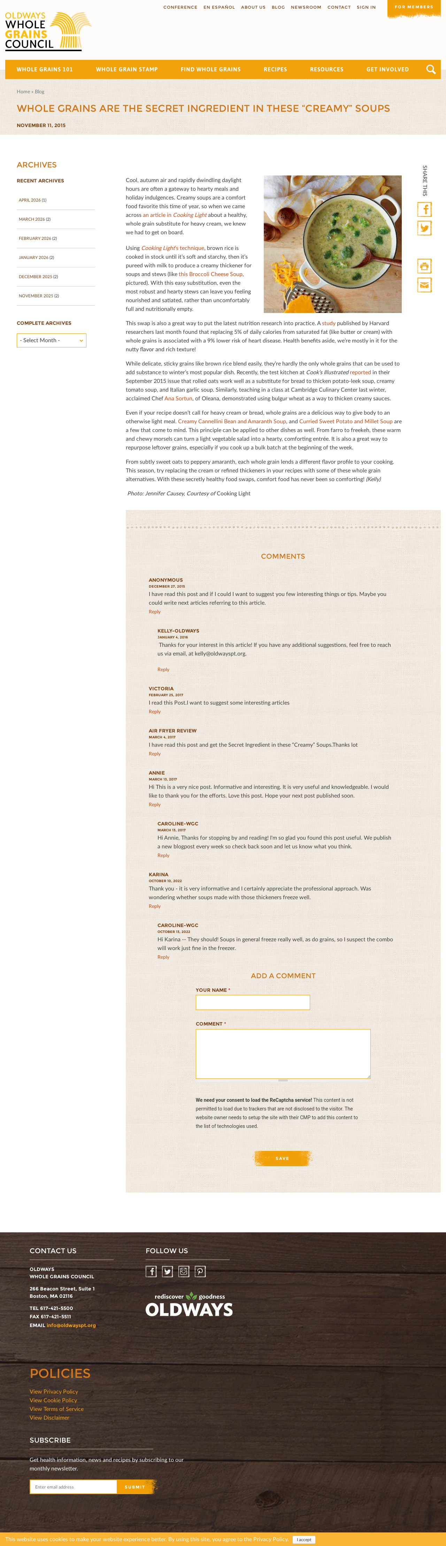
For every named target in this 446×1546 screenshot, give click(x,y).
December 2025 (35, 276)
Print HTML (425, 266)
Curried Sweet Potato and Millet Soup (346, 421)
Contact (336, 7)
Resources (327, 69)
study (329, 323)
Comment (211, 1024)
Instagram (184, 1272)
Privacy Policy (270, 1539)
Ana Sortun (178, 398)
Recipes (275, 69)
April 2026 (30, 200)
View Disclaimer (49, 1417)
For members (413, 6)
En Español (217, 7)
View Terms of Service (57, 1408)
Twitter (425, 228)
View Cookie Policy (53, 1400)
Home (23, 91)
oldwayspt (189, 1307)
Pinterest (201, 1272)
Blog (276, 7)
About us (251, 7)
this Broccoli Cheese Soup (211, 273)
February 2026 (35, 238)
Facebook (425, 210)
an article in (175, 214)
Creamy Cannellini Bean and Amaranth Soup (232, 421)
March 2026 (32, 219)
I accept (304, 1539)
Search (431, 69)
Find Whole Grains (211, 69)
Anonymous (166, 580)
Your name (213, 990)
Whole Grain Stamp (127, 69)
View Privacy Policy (54, 1391)
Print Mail (425, 285)
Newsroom (304, 7)
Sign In (364, 7)
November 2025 (36, 295)
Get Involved (388, 69)
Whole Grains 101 (45, 69)
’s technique (172, 247)
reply (155, 611)
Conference (178, 7)
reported (360, 372)
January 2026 (33, 257)
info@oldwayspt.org (71, 1325)
